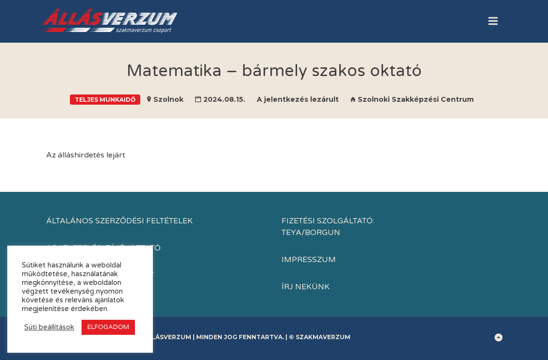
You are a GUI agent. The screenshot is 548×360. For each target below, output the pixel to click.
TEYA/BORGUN (311, 232)
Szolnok (168, 99)
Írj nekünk (306, 287)
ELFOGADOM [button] (108, 327)
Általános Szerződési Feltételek (119, 221)
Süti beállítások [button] (49, 327)
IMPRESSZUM (309, 260)
